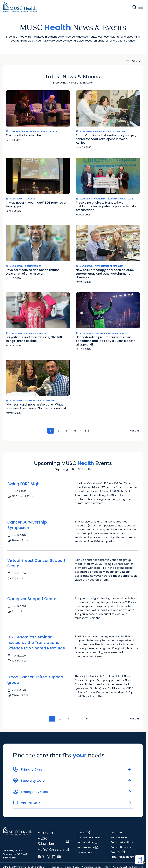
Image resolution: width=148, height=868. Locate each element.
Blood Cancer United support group (35, 679)
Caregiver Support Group (31, 598)
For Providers (84, 852)
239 (86, 430)
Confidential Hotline (88, 837)
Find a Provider (87, 842)
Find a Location (88, 847)
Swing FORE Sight (24, 484)
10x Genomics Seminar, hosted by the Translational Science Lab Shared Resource (36, 642)
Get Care (116, 832)
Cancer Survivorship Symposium (27, 525)
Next (135, 431)
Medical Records (121, 837)
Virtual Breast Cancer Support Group (36, 563)
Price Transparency (122, 857)
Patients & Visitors (122, 842)
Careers (83, 833)
